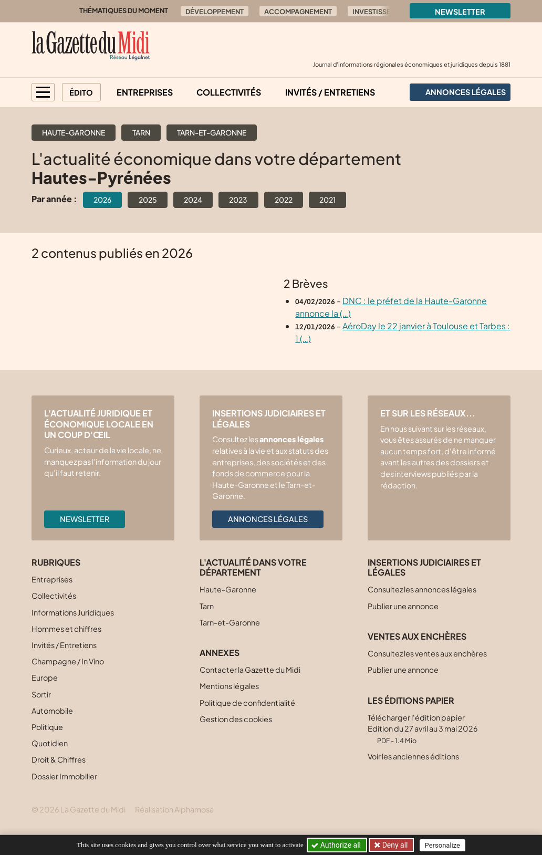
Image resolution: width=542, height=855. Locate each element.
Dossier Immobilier (64, 776)
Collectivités (228, 92)
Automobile (52, 710)
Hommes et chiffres (66, 628)
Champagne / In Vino (68, 661)
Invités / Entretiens (330, 92)
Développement (214, 11)
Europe (45, 677)
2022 (284, 199)
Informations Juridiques (73, 612)
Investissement (380, 11)
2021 (327, 199)
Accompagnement (298, 11)
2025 (148, 199)
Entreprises (145, 92)
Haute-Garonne (73, 132)
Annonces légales (268, 519)
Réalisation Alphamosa (174, 809)
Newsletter (460, 11)
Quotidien (50, 743)
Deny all (394, 845)
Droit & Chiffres (59, 759)
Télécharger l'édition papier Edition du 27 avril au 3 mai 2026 (423, 729)
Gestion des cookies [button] (236, 719)
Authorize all (337, 845)
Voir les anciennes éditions (413, 756)
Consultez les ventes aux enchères (427, 653)
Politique (47, 727)
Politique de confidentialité (247, 702)
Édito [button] (81, 92)
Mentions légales (229, 686)
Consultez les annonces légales (422, 589)
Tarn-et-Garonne (211, 132)
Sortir (41, 694)
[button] (43, 92)
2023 (238, 199)
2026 (102, 199)
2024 (193, 199)
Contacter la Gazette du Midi (250, 669)
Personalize (442, 845)
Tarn (141, 132)
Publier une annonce (403, 606)
